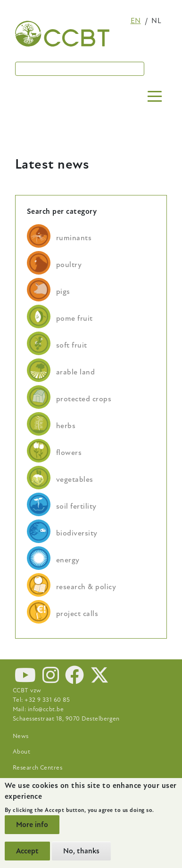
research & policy (86, 587)
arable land (75, 372)
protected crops (83, 399)
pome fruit (74, 318)
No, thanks (81, 851)
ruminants (73, 238)
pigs (63, 291)
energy (68, 560)
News (21, 736)
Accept (27, 851)
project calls (77, 613)
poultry (69, 264)
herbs (65, 425)
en (136, 20)
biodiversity (77, 533)
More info (32, 824)
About (21, 751)
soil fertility (76, 506)
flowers (69, 452)
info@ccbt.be (46, 709)
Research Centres (38, 767)
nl (156, 20)
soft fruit (71, 345)
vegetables (74, 479)
